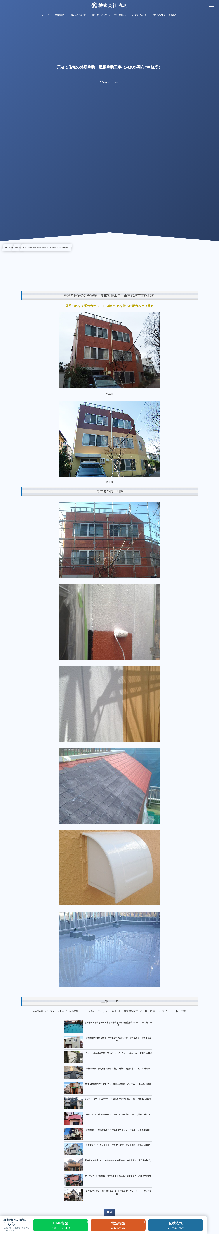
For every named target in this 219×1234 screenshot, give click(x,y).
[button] (211, 4)
